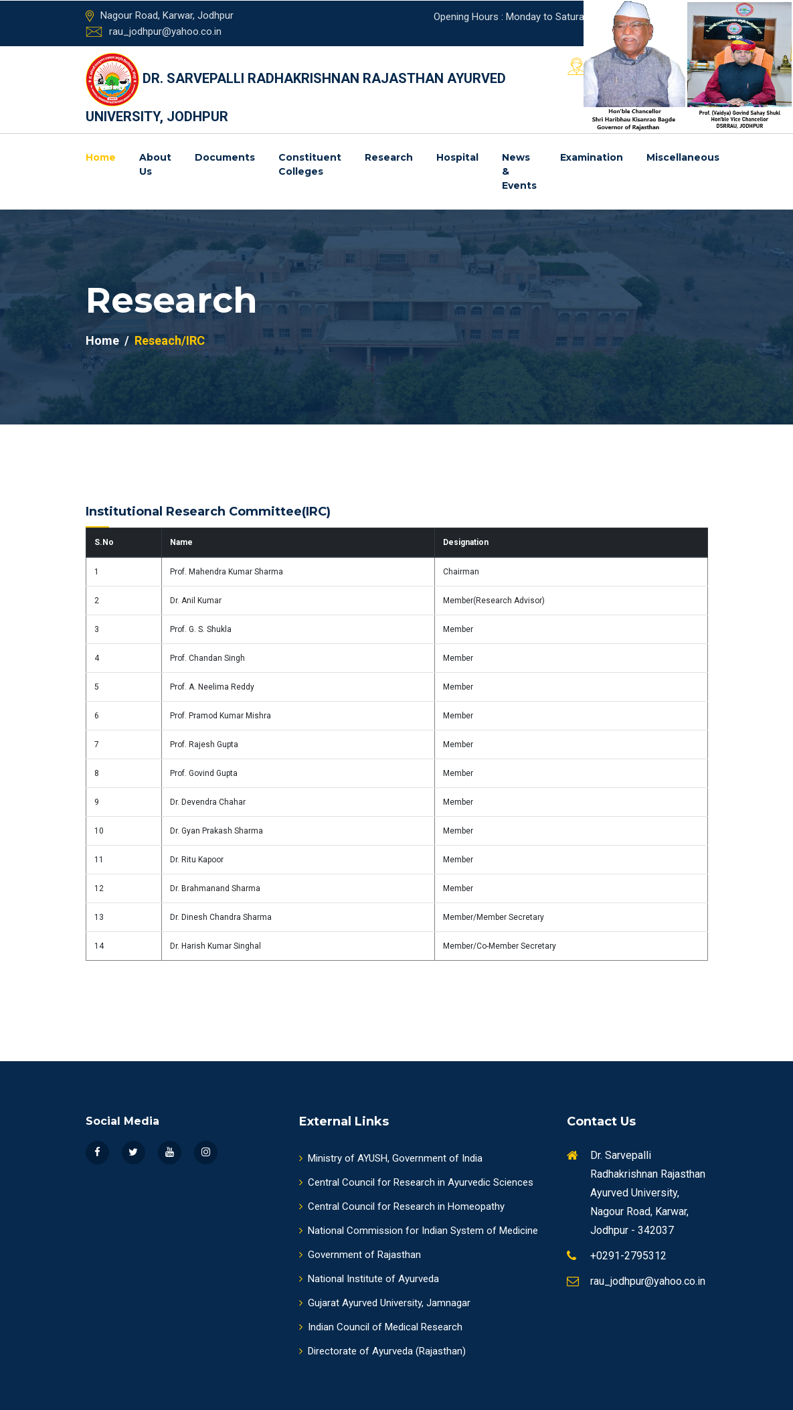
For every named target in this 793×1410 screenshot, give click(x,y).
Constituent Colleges (309, 164)
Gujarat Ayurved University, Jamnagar (384, 1303)
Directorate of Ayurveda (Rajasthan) (382, 1351)
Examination (591, 157)
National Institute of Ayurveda (369, 1279)
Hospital (457, 157)
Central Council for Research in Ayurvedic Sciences (416, 1182)
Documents (225, 157)
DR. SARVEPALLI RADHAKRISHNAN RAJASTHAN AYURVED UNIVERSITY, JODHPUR (296, 89)
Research (389, 157)
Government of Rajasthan (360, 1255)
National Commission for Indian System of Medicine (418, 1231)
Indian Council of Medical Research (380, 1327)
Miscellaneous (682, 157)
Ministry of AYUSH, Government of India (390, 1158)
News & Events (519, 171)
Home (101, 157)
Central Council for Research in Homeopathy (402, 1206)
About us (155, 164)
